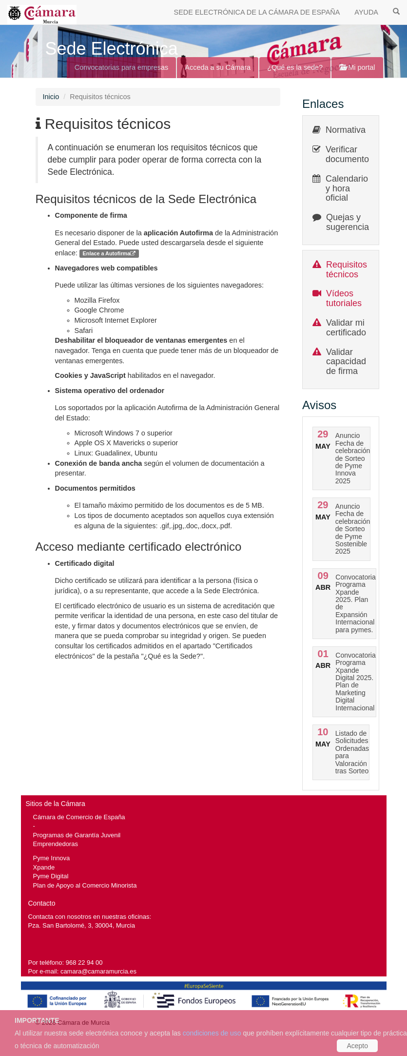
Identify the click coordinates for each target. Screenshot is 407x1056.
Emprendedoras (55, 844)
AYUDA (366, 12)
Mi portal (357, 67)
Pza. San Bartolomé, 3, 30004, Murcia (81, 925)
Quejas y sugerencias (349, 222)
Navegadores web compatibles (106, 268)
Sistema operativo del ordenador (110, 390)
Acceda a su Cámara (218, 67)
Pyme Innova (51, 858)
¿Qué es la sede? (295, 67)
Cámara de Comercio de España (79, 817)
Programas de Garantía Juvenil (77, 835)
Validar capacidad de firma (346, 361)
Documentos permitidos (95, 488)
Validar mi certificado (346, 327)
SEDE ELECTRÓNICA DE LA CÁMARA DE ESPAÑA (257, 12)
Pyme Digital (51, 876)
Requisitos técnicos (346, 269)
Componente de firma (91, 215)
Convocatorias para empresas (122, 67)
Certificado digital (85, 563)
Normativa (346, 130)
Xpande (44, 867)
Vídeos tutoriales (344, 298)
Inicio (51, 97)
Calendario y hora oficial (347, 188)
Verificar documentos (349, 154)
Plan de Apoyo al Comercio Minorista (85, 885)
